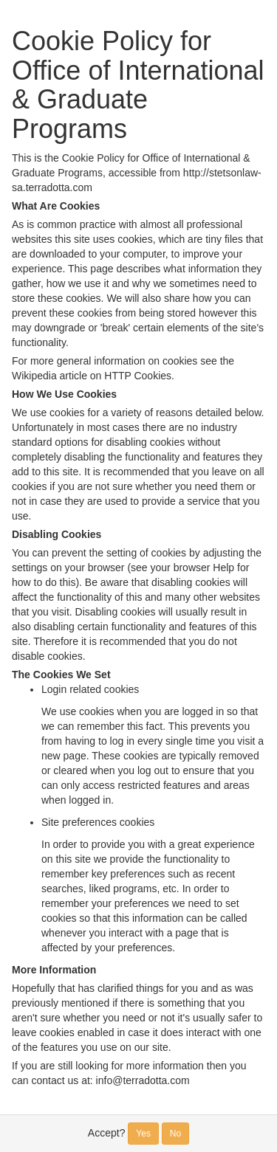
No (175, 1133)
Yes (143, 1133)
